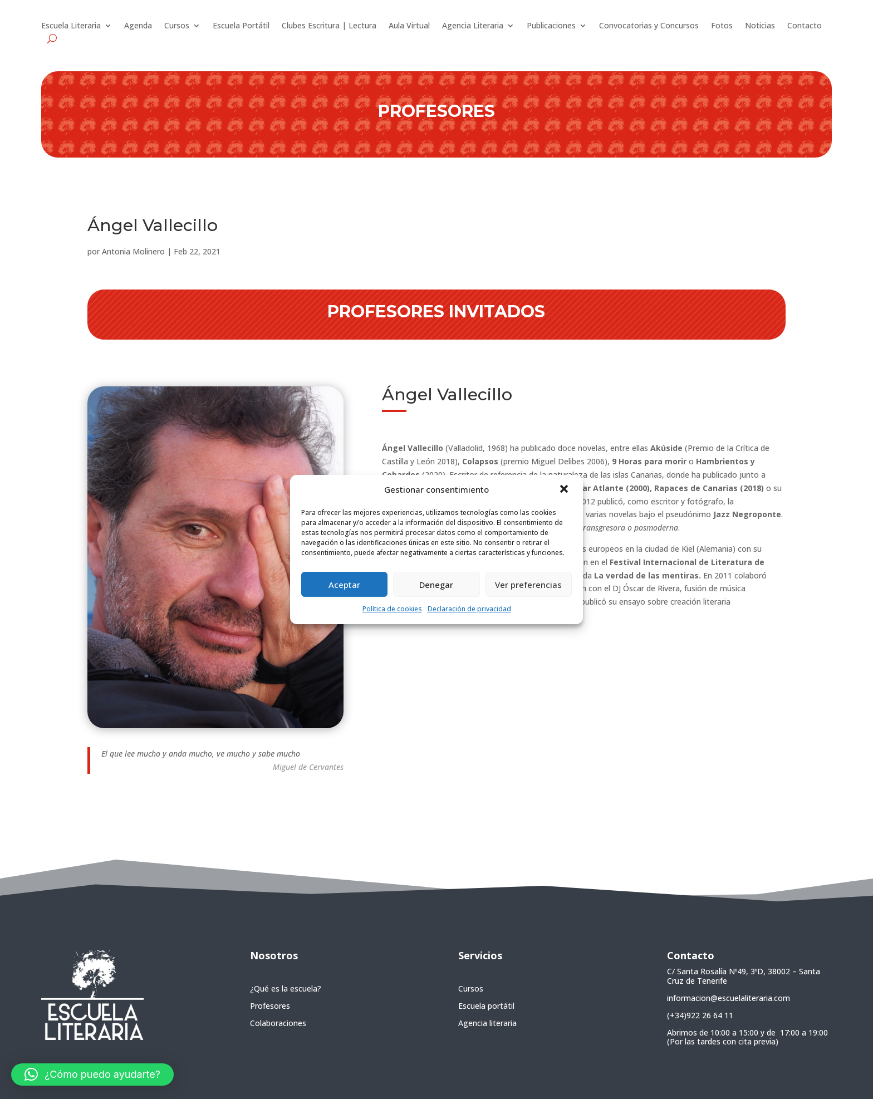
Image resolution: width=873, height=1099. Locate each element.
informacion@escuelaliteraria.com (728, 998)
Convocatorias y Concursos (649, 26)
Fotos (722, 26)
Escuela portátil (486, 1005)
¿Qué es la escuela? (285, 988)
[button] (565, 490)
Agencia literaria (487, 1023)
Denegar (436, 584)
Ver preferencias (528, 584)
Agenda (138, 26)
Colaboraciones (278, 1023)
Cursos (176, 26)
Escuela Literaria (71, 26)
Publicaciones (551, 26)
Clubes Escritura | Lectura (329, 26)
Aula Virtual (409, 26)
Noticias (760, 26)
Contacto (804, 26)
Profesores (270, 1005)
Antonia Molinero (133, 251)
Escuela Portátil (241, 26)
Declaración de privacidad (469, 609)
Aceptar (344, 584)
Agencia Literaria (472, 26)
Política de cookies (392, 609)
